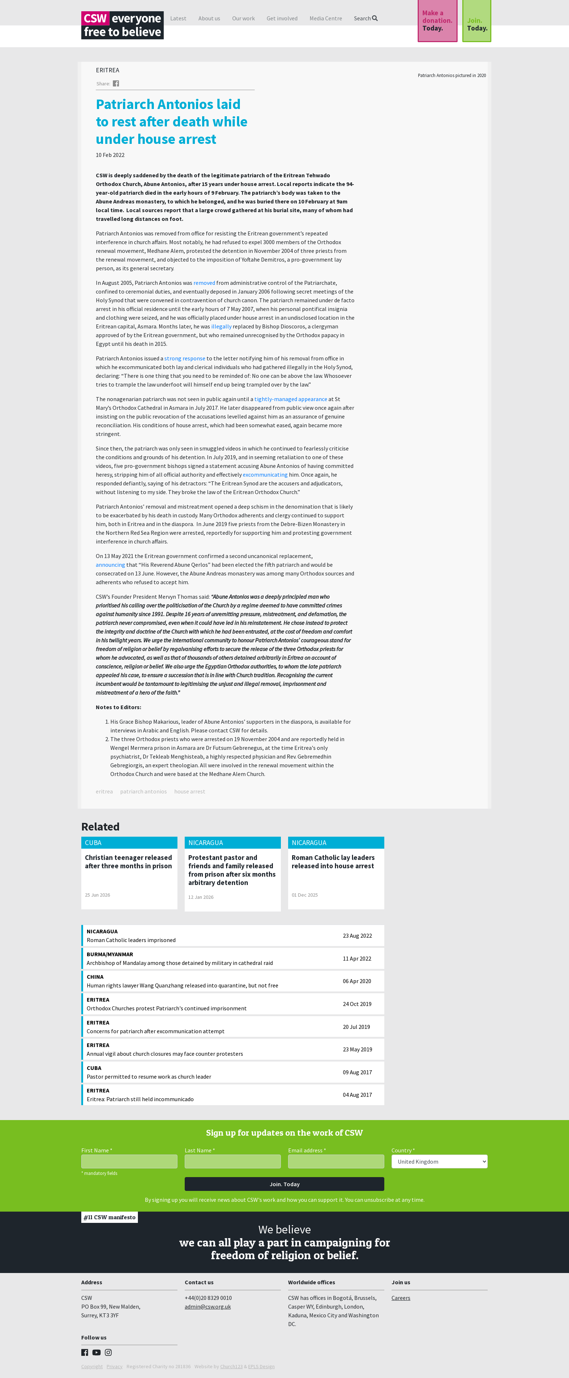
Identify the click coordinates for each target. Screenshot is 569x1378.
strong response (184, 360)
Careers (401, 1299)
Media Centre (326, 18)
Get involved (282, 18)
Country (403, 1152)
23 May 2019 (357, 1051)
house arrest (189, 793)
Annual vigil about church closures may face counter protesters (213, 1050)
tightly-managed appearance (290, 400)
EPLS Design (261, 1368)
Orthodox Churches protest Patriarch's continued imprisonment (213, 1005)
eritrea (104, 793)
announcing (110, 566)
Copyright (92, 1368)
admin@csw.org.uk (208, 1308)
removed (204, 284)
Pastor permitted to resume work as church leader (213, 1073)
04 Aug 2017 (357, 1096)
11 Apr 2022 (357, 960)
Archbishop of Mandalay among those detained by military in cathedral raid (213, 959)
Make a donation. (437, 20)
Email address (307, 1152)
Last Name (200, 1152)
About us (209, 18)
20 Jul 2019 (356, 1028)
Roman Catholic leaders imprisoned (213, 937)
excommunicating (265, 476)
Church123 (231, 1368)
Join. (477, 24)
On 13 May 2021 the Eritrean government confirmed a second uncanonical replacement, (204, 557)
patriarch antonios (143, 793)
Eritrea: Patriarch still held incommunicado (213, 1096)
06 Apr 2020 (357, 982)
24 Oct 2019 (357, 1005)
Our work (243, 18)
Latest (178, 18)
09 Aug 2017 (357, 1074)
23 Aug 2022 (357, 937)
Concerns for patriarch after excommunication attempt (213, 1028)
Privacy (115, 1368)
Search (366, 18)
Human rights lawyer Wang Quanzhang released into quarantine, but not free (213, 982)
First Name (96, 1152)
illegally (221, 328)
